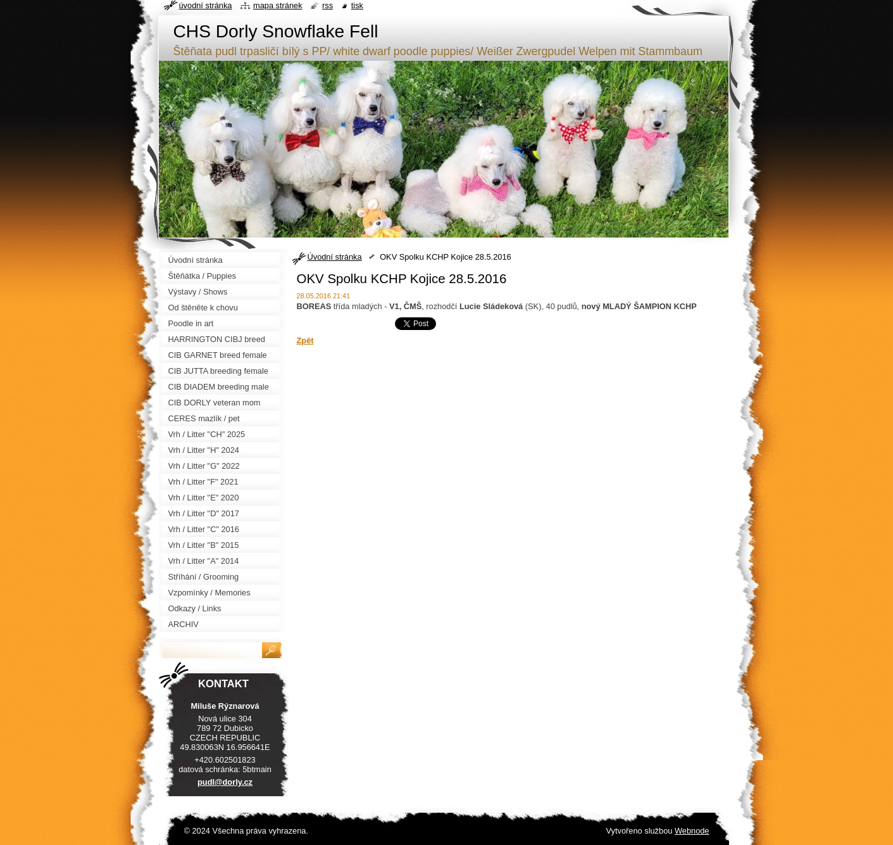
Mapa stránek (278, 5)
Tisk (357, 5)
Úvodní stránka (335, 257)
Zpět (305, 340)
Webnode (692, 830)
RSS (327, 5)
